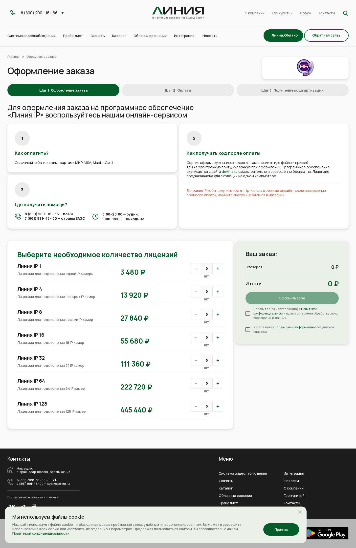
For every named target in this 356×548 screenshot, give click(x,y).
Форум (305, 13)
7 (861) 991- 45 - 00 (41, 218)
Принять (281, 529)
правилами (285, 327)
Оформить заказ (292, 298)
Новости (210, 35)
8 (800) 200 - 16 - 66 (42, 214)
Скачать (97, 35)
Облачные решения (235, 495)
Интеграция (294, 473)
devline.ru (230, 171)
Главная (13, 57)
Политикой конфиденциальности (285, 311)
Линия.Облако (284, 35)
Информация (304, 327)
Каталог (226, 488)
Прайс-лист (73, 35)
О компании (255, 13)
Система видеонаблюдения (243, 473)
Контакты (327, 13)
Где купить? (282, 13)
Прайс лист (228, 503)
